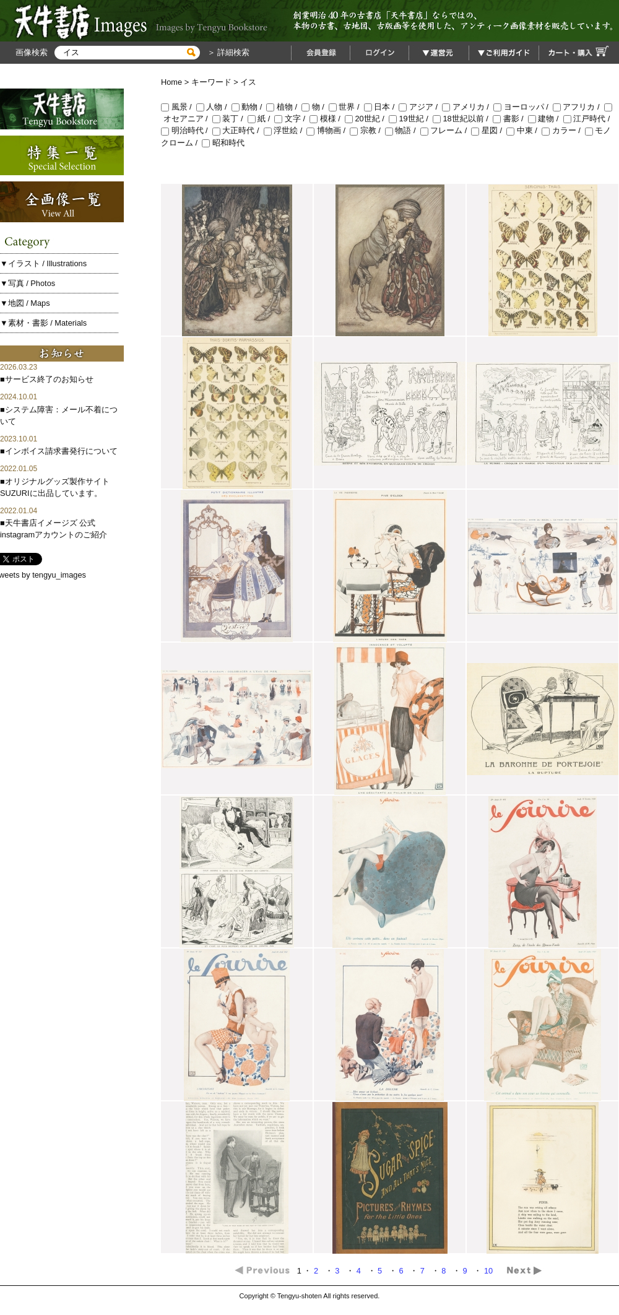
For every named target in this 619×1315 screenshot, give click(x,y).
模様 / (327, 118)
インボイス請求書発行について (61, 451)
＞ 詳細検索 (227, 52)
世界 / (346, 106)
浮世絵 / (285, 130)
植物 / (283, 106)
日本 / (381, 106)
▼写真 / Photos (27, 283)
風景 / (178, 106)
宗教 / (367, 130)
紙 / (261, 118)
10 (489, 1270)
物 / (315, 106)
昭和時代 (223, 142)
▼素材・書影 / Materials (43, 323)
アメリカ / (467, 106)
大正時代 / (238, 130)
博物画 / (328, 130)
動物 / (249, 106)
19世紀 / (411, 118)
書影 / (510, 118)
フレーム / (446, 130)
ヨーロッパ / (523, 106)
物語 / (402, 130)
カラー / (563, 130)
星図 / (488, 130)
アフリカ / (578, 106)
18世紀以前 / (463, 118)
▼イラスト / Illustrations (43, 263)
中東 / (524, 130)
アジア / (420, 106)
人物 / (214, 106)
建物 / (545, 118)
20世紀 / (367, 118)
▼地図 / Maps (25, 303)
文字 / (292, 118)
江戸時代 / (587, 118)
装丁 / (230, 118)
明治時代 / (186, 130)
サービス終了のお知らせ (49, 379)
